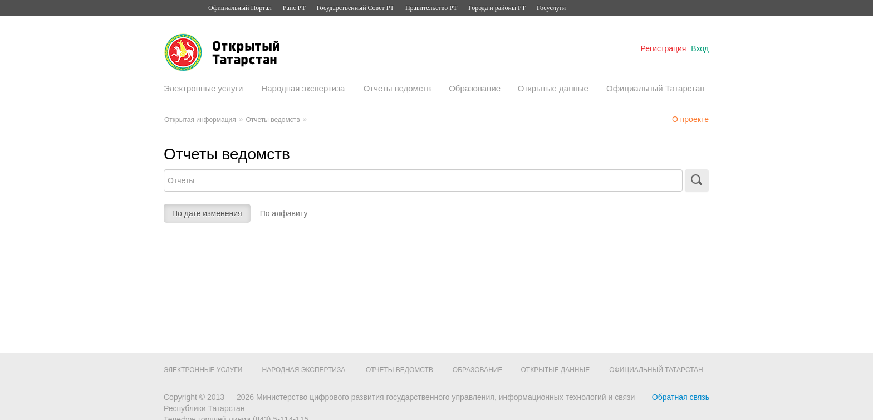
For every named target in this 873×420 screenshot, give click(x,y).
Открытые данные (553, 88)
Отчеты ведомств (397, 88)
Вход (700, 48)
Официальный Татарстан (655, 88)
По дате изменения (207, 213)
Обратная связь (680, 397)
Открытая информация (200, 120)
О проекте (690, 119)
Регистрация (663, 48)
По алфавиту (284, 213)
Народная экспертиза (303, 88)
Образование (475, 88)
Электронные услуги (203, 88)
